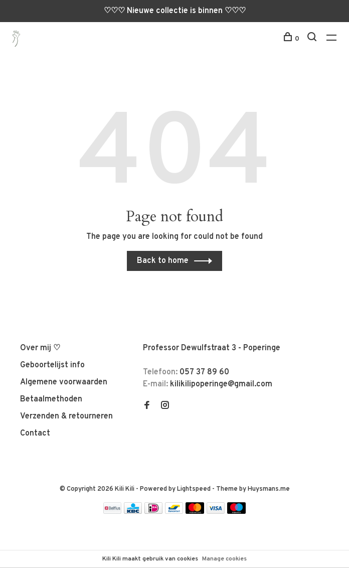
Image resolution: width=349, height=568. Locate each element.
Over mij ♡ (40, 348)
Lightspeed (194, 489)
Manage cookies (224, 559)
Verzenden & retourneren (66, 416)
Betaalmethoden (51, 399)
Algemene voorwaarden (63, 382)
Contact (35, 434)
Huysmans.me (269, 489)
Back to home (163, 261)
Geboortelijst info (52, 365)
